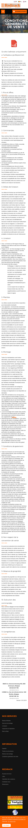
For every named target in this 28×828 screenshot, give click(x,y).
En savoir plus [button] (12, 821)
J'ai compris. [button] (6, 825)
